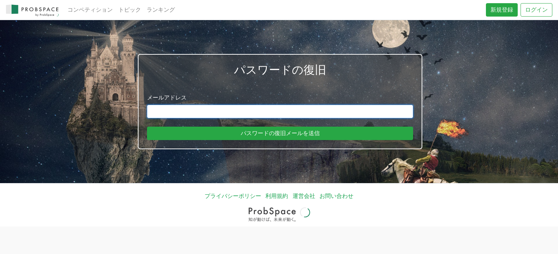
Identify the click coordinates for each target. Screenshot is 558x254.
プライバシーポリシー (233, 196)
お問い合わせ (336, 196)
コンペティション (90, 10)
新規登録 (502, 10)
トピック (129, 10)
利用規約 (276, 196)
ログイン (536, 10)
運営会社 (304, 196)
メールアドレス (167, 98)
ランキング (161, 10)
